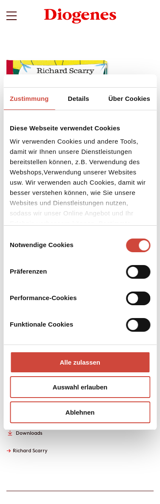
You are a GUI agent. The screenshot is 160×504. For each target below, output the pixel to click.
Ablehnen (79, 412)
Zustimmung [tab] (29, 98)
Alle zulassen (80, 362)
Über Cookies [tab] (129, 98)
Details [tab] (78, 98)
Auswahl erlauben (79, 387)
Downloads (29, 433)
